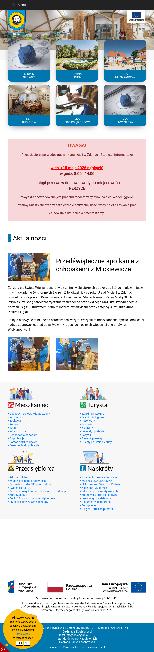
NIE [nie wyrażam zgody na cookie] (27, 643)
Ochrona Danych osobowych (77, 642)
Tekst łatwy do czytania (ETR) (77, 635)
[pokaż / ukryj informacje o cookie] (5, 647)
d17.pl (101, 647)
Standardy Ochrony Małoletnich (77, 638)
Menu (19, 5)
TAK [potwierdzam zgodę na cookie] (19, 643)
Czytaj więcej (23, 633)
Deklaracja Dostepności (77, 631)
